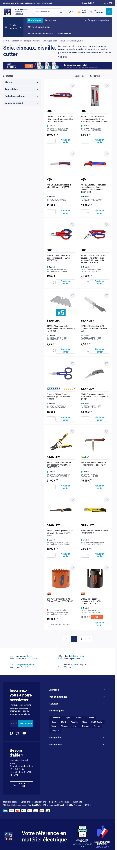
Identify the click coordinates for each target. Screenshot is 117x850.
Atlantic (74, 722)
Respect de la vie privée (59, 802)
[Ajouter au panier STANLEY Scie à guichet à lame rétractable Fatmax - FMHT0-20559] (65, 555)
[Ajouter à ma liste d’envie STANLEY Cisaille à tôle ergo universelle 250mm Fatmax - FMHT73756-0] (72, 431)
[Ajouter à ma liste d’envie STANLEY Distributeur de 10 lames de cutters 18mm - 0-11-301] (106, 295)
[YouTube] (24, 733)
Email (14, 723)
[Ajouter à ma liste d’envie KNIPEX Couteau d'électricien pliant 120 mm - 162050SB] (72, 154)
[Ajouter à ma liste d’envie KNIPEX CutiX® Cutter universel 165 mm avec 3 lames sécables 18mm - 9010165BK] (72, 85)
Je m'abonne (25, 723)
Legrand (68, 718)
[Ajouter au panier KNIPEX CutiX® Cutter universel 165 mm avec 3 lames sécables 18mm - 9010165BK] (65, 141)
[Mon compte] (96, 11)
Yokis (75, 726)
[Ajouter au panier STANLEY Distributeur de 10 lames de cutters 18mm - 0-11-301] (99, 351)
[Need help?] (90, 3)
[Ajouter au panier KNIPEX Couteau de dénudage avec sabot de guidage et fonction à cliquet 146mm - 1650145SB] (99, 212)
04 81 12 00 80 (21, 784)
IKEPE (63, 722)
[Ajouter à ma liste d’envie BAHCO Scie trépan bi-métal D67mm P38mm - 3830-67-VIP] (72, 568)
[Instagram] (17, 733)
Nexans (79, 718)
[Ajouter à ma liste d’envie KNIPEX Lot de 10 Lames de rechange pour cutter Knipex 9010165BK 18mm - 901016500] (106, 85)
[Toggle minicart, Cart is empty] (109, 11)
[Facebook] (11, 733)
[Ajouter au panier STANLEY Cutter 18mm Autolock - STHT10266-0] (99, 555)
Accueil (6, 41)
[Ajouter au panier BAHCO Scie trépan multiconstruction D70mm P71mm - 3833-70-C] (99, 624)
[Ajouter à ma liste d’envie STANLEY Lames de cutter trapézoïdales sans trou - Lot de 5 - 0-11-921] (72, 295)
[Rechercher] (60, 11)
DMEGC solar (96, 722)
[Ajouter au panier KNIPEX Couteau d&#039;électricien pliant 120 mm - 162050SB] (65, 212)
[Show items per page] (80, 76)
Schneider (56, 718)
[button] (69, 389)
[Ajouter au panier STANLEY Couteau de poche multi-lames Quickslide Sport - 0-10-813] (99, 419)
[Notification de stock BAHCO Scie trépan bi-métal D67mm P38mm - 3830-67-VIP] (61, 624)
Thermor (85, 726)
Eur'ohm (90, 718)
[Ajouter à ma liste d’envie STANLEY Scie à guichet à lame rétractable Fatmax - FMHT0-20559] (72, 499)
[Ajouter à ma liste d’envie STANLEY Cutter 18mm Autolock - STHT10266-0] (106, 499)
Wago (54, 726)
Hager (54, 722)
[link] (66, 639)
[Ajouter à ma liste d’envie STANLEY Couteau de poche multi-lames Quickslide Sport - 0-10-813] (106, 363)
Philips (97, 726)
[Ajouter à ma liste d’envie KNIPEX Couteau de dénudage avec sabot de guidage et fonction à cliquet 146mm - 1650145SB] (106, 154)
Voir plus (62, 57)
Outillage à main (50, 41)
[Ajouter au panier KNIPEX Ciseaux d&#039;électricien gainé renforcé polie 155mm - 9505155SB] (65, 282)
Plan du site (77, 802)
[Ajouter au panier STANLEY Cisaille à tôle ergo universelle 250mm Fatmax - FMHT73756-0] (65, 487)
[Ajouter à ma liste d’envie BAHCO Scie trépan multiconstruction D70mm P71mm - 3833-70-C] (106, 568)
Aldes (84, 722)
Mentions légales (10, 802)
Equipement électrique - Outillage (26, 41)
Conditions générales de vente (33, 802)
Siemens (64, 726)
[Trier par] (101, 76)
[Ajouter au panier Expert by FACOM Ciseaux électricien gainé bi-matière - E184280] (65, 419)
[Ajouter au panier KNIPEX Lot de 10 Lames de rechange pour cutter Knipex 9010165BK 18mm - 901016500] (99, 141)
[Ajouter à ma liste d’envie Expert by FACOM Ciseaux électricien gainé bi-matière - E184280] (72, 363)
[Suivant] (89, 639)
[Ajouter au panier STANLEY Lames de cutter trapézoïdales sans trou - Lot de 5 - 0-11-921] (65, 351)
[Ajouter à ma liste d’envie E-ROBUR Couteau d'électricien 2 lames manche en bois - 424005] (106, 431)
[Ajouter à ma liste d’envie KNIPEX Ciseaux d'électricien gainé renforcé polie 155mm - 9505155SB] (72, 224)
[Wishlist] (71, 12)
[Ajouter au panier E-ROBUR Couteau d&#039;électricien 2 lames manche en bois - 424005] (99, 487)
